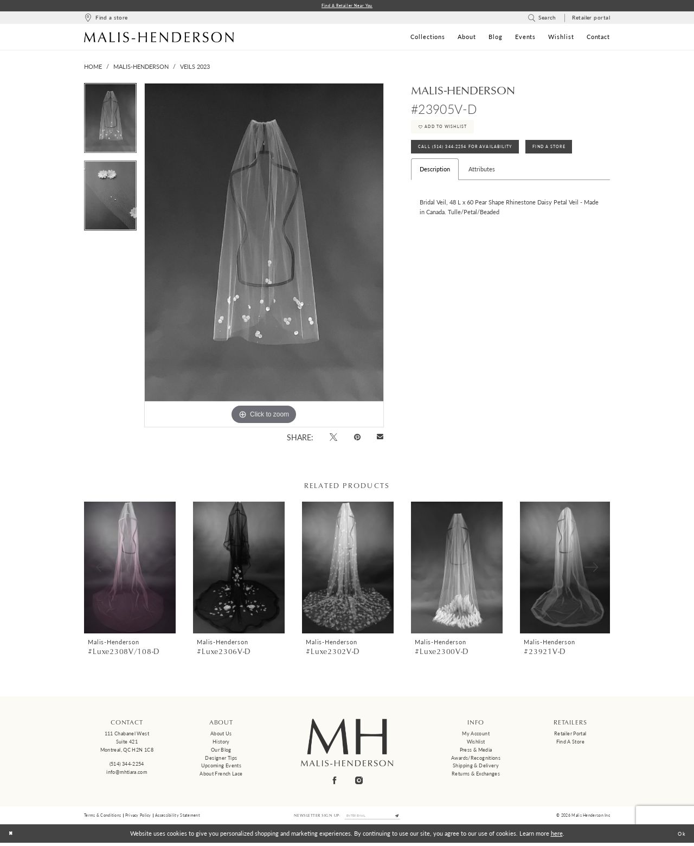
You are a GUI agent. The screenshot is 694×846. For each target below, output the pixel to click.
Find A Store (571, 156)
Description (435, 180)
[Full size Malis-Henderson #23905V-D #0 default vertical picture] (264, 256)
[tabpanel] (110, 123)
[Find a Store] (106, 19)
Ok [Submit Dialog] (680, 836)
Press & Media (476, 750)
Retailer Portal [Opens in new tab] (570, 735)
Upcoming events (221, 767)
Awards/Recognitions (475, 758)
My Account (476, 735)
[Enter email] (372, 818)
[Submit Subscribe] (404, 818)
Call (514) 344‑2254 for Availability (473, 156)
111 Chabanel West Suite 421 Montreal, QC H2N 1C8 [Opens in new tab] (126, 743)
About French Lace (221, 774)
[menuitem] (106, 19)
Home (93, 68)
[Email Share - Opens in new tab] (380, 438)
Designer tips (221, 758)
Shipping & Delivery (476, 767)
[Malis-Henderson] (159, 38)
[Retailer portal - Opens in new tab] (591, 19)
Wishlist (476, 742)
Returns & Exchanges (476, 774)
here (557, 836)
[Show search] (542, 19)
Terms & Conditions (102, 817)
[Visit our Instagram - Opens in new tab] (359, 781)
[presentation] (130, 568)
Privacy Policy (138, 817)
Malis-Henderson (141, 68)
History (221, 742)
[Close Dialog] (12, 837)
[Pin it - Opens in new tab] (357, 438)
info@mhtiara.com (126, 773)
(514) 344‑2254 (127, 765)
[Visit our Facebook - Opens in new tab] (335, 781)
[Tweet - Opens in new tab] (334, 438)
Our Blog (221, 750)
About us (221, 735)
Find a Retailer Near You (347, 6)
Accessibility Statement (177, 817)
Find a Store (570, 742)
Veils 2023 (195, 68)
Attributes (481, 180)
